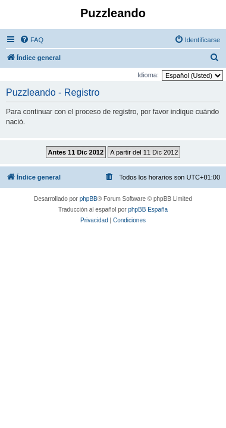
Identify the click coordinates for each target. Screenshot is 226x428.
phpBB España (148, 209)
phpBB (89, 199)
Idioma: (148, 74)
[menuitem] (31, 40)
